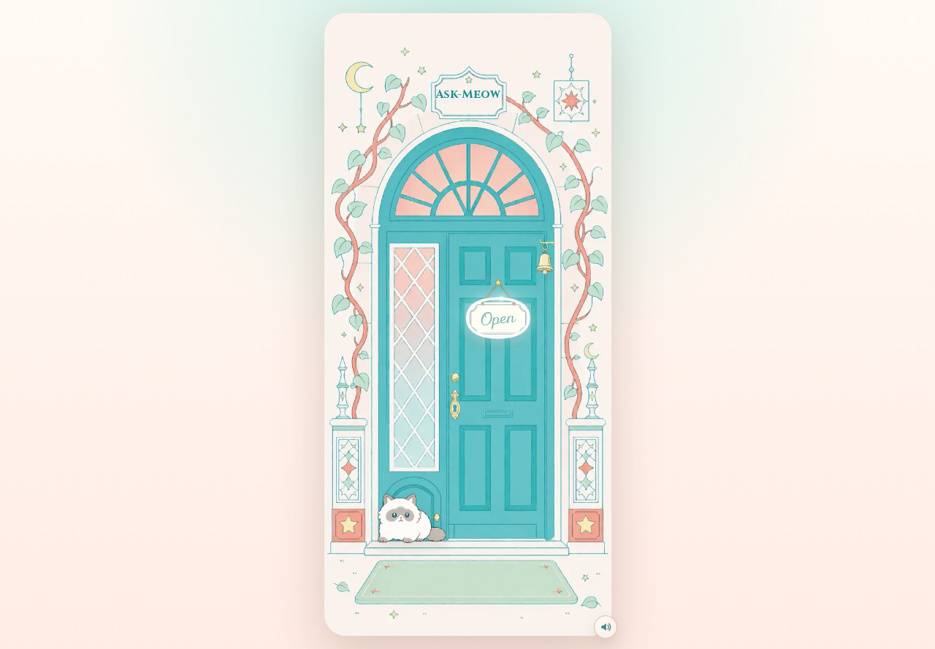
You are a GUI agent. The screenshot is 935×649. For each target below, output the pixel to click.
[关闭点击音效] (605, 627)
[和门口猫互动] (420, 498)
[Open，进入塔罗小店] (497, 308)
